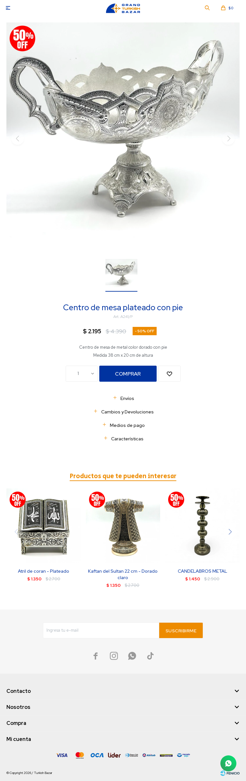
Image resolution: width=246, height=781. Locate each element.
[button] (230, 532)
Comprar (128, 373)
